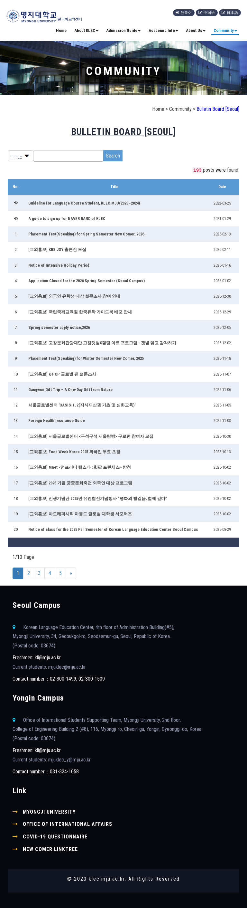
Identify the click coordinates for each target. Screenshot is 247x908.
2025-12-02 (222, 342)
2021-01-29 (222, 218)
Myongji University (49, 812)
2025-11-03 (222, 420)
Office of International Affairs (67, 824)
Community (225, 30)
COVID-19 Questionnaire (55, 837)
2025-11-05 (222, 405)
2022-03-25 (222, 203)
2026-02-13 (222, 234)
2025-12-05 (222, 327)
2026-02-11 (222, 249)
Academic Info (163, 30)
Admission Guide (123, 30)
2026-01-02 (222, 280)
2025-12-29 (222, 312)
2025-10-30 (222, 436)
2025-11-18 (222, 358)
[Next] (71, 573)
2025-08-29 (222, 529)
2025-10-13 (222, 451)
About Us (196, 30)
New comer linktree (50, 849)
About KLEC (86, 30)
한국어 (184, 13)
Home (61, 30)
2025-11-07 (222, 374)
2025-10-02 (222, 467)
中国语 (207, 13)
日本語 (230, 13)
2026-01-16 (222, 265)
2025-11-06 (222, 389)
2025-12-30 (222, 296)
